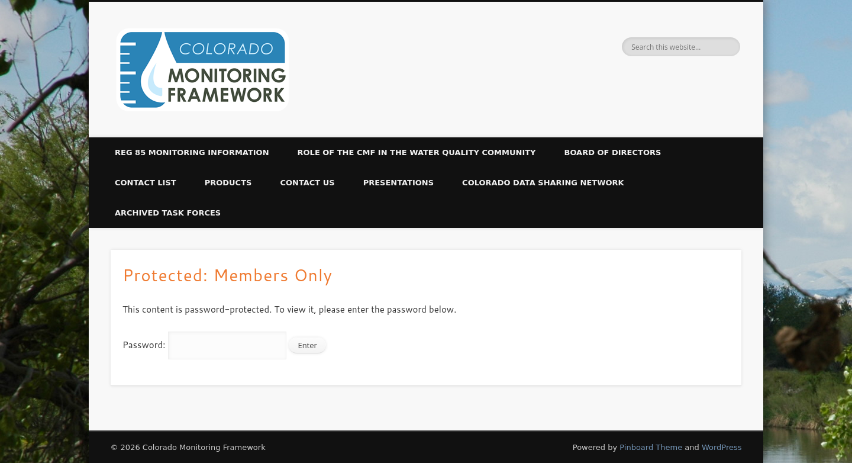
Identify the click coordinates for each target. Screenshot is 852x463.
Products (228, 182)
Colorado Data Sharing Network (543, 182)
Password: (204, 345)
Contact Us (307, 182)
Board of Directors (612, 152)
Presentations (398, 182)
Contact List (145, 182)
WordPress (722, 447)
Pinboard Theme (650, 447)
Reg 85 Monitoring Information (192, 152)
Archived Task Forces (168, 212)
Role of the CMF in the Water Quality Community (417, 152)
